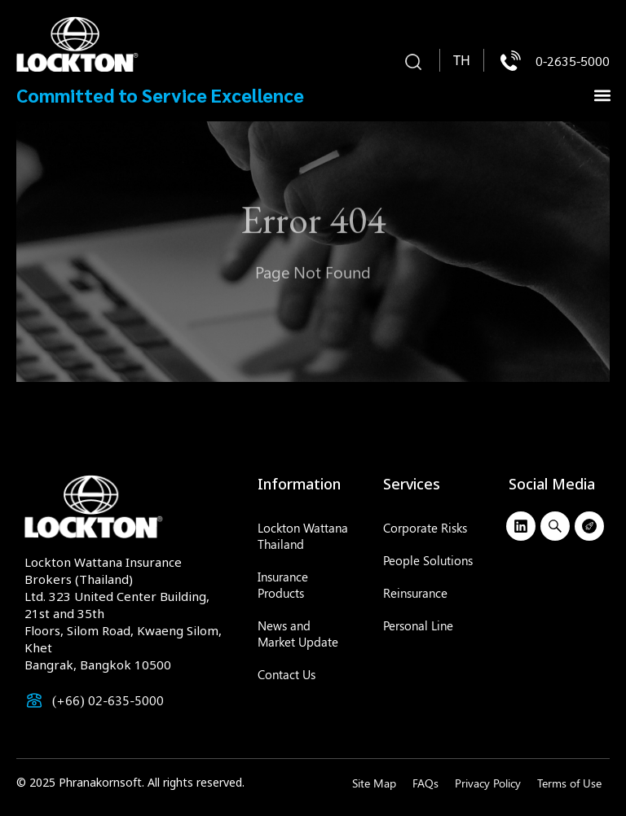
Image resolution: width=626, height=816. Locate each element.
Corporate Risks (425, 528)
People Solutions (428, 560)
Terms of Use (569, 783)
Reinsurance (415, 593)
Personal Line (418, 625)
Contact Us (286, 674)
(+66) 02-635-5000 (108, 700)
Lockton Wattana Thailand (303, 536)
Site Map (374, 783)
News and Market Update (298, 633)
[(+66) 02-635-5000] (34, 700)
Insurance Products (283, 584)
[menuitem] (461, 61)
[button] (413, 62)
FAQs (425, 783)
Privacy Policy (488, 783)
